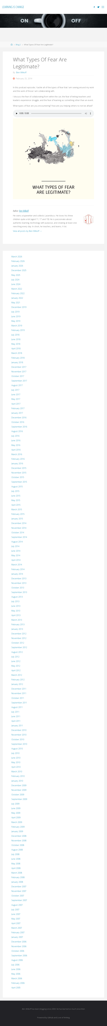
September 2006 (19, 955)
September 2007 (19, 900)
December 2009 (18, 785)
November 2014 (18, 528)
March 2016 (16, 454)
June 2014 (15, 551)
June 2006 (15, 969)
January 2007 (17, 937)
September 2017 (19, 380)
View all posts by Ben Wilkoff (27, 231)
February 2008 (18, 877)
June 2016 (15, 440)
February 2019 (18, 330)
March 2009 (16, 822)
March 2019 (16, 325)
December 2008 (18, 836)
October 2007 (17, 895)
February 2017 (18, 408)
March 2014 (16, 564)
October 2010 (17, 739)
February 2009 (18, 826)
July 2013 (15, 601)
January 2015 (17, 518)
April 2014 (15, 560)
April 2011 (15, 721)
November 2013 (18, 583)
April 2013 (15, 615)
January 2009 (17, 831)
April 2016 (15, 449)
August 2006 (17, 960)
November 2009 (18, 790)
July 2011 (15, 711)
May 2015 (15, 500)
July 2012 (15, 656)
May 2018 (15, 344)
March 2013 (16, 620)
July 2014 (15, 546)
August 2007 (17, 905)
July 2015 (15, 491)
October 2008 (17, 845)
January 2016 (17, 463)
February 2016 (18, 459)
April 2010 (15, 767)
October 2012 (17, 642)
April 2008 (15, 868)
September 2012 (19, 647)
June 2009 (15, 808)
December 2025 (18, 270)
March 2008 (16, 872)
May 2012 (15, 666)
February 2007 (18, 932)
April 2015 (15, 505)
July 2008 (15, 854)
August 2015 (17, 486)
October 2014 (17, 532)
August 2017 (17, 385)
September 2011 (19, 702)
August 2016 (17, 431)
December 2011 (18, 688)
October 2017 (17, 376)
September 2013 (19, 592)
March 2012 (16, 675)
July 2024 (15, 279)
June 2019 (15, 316)
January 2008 (17, 882)
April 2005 (15, 987)
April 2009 (15, 817)
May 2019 (15, 321)
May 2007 (15, 918)
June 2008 (15, 859)
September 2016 (19, 426)
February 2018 (18, 357)
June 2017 (15, 394)
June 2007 (15, 914)
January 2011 (17, 725)
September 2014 (19, 537)
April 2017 (15, 403)
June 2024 (15, 284)
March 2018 (16, 353)
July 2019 (15, 311)
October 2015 (17, 477)
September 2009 (19, 799)
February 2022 (18, 293)
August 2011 (17, 707)
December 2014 (18, 523)
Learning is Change (13, 7)
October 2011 (17, 698)
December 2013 (18, 578)
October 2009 (17, 794)
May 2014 (15, 555)
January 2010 (17, 780)
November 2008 (18, 840)
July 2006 (15, 964)
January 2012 (17, 684)
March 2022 (16, 288)
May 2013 (15, 610)
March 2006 (16, 978)
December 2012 (18, 633)
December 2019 (18, 307)
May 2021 (15, 302)
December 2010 (18, 730)
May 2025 (15, 275)
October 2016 (17, 422)
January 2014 (17, 574)
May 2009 (15, 813)
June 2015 (15, 495)
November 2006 (18, 946)
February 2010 (18, 776)
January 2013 (17, 629)
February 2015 (18, 514)
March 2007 (16, 928)
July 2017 (15, 390)
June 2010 (15, 757)
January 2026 (17, 265)
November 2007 (18, 891)
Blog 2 (18, 44)
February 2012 (18, 679)
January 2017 (17, 413)
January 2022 (17, 298)
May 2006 (15, 974)
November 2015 (18, 472)
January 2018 (17, 362)
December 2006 (18, 941)
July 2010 (15, 753)
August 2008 (17, 849)
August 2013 (17, 596)
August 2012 (17, 652)
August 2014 (17, 541)
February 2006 (18, 983)
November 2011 (18, 693)
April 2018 (15, 348)
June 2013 (15, 606)
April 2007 (15, 923)
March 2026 (16, 256)
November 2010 (18, 734)
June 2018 (15, 339)
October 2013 (17, 587)
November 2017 (18, 371)
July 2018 (15, 334)
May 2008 (15, 863)
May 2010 (15, 762)
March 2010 (16, 771)
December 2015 (18, 468)
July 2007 (15, 909)
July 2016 (15, 436)
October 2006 (17, 951)
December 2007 (18, 886)
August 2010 (17, 748)
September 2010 (19, 744)
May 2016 (15, 445)
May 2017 (15, 399)
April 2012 (15, 670)
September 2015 (19, 482)
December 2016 (18, 417)
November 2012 (18, 638)
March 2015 (16, 509)
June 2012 (15, 661)
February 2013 (18, 624)
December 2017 (18, 367)
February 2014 (18, 569)
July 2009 (15, 803)
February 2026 (18, 261)
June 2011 (15, 716)
